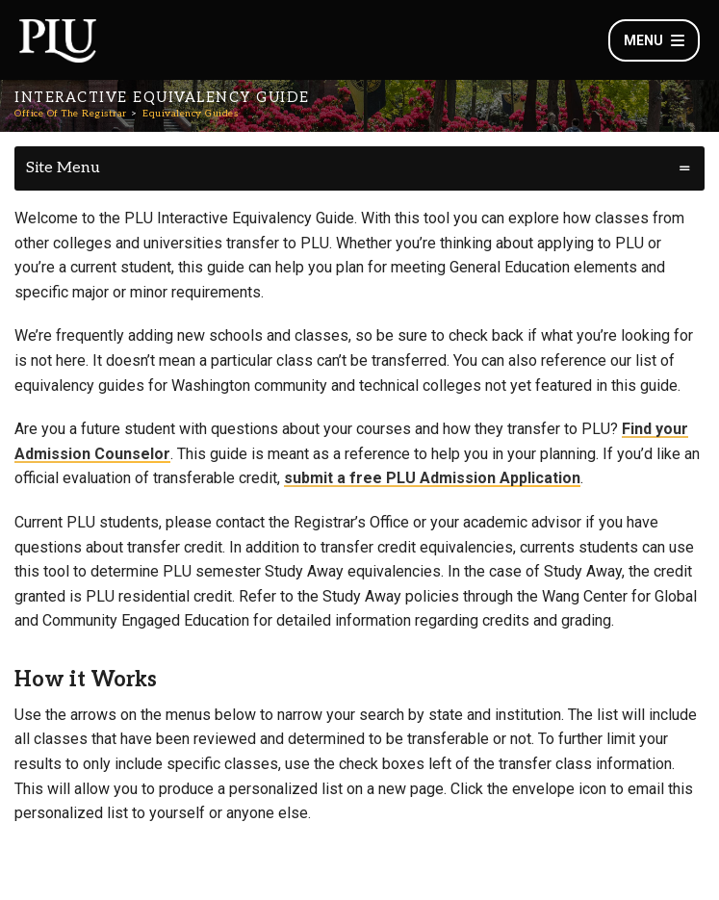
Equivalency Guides (190, 113)
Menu (654, 40)
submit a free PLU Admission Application (432, 478)
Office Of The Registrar (70, 113)
